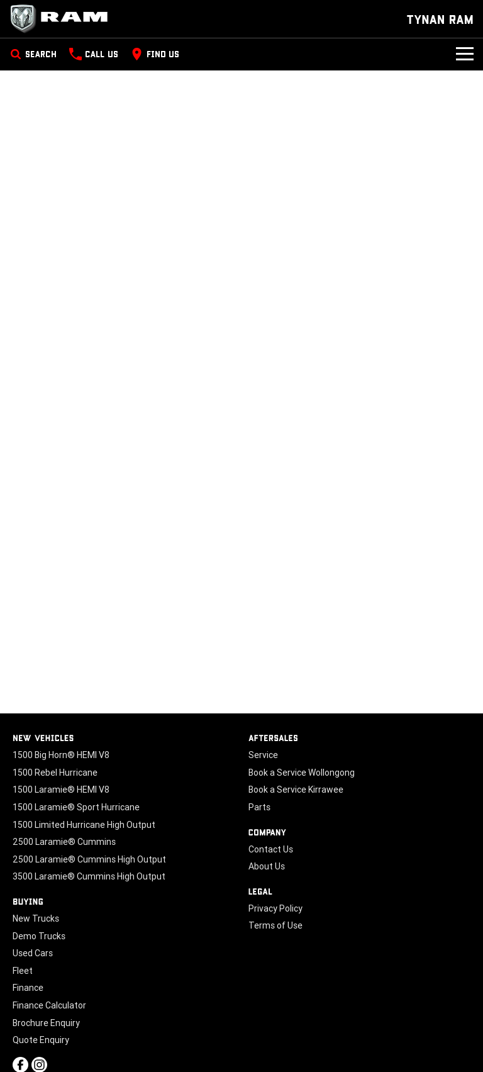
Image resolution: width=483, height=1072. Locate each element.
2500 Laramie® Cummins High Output (89, 859)
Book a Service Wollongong (301, 772)
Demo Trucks (39, 936)
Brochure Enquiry (46, 1023)
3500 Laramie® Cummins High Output (89, 876)
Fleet (23, 970)
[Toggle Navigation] (465, 54)
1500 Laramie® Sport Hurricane (76, 807)
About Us (266, 866)
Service (263, 755)
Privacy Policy (275, 908)
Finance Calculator (49, 1005)
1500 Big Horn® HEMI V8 (61, 755)
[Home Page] (62, 19)
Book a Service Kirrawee (295, 789)
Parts (259, 807)
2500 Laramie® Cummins (64, 841)
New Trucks (36, 918)
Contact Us (270, 849)
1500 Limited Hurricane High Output (84, 824)
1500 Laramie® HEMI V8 (61, 789)
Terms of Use (275, 925)
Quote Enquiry (41, 1040)
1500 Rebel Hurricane (55, 772)
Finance (28, 987)
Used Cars (33, 953)
